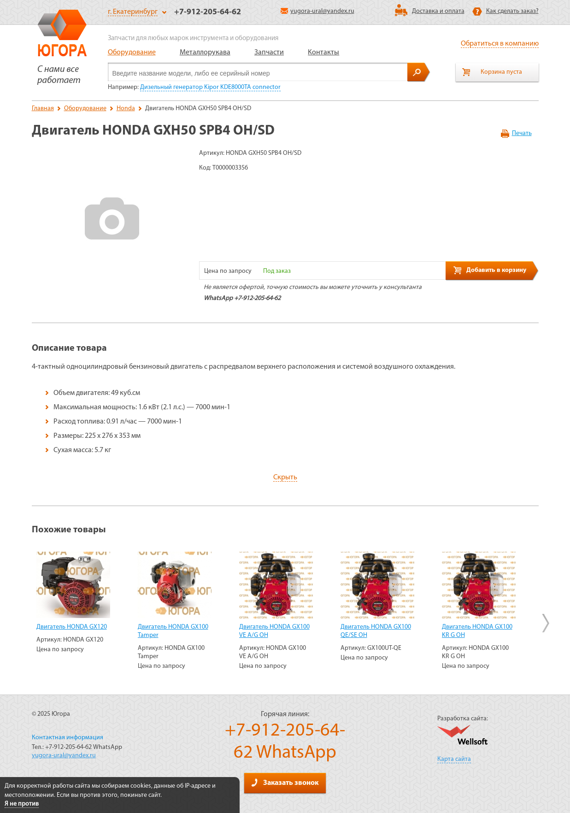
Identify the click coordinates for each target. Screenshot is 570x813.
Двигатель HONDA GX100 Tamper (173, 631)
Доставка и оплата (438, 11)
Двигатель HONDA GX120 (71, 627)
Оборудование (132, 52)
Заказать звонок (284, 782)
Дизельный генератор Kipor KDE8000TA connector (210, 87)
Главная (43, 108)
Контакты (323, 52)
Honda (126, 108)
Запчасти (269, 52)
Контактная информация (67, 737)
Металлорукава (205, 52)
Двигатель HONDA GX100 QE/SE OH (376, 631)
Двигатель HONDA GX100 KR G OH (477, 631)
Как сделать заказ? (512, 11)
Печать (522, 133)
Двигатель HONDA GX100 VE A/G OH (274, 631)
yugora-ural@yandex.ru (317, 11)
